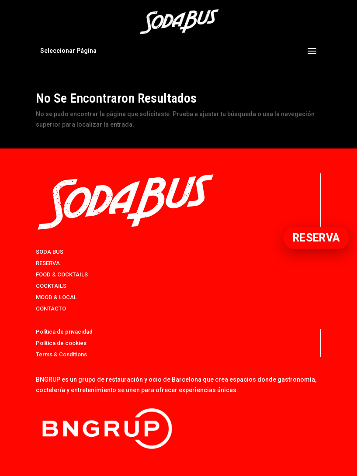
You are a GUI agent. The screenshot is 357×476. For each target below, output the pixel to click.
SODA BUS (49, 251)
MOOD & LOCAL (56, 297)
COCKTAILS (51, 286)
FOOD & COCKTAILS (62, 274)
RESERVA (48, 263)
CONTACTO (51, 308)
